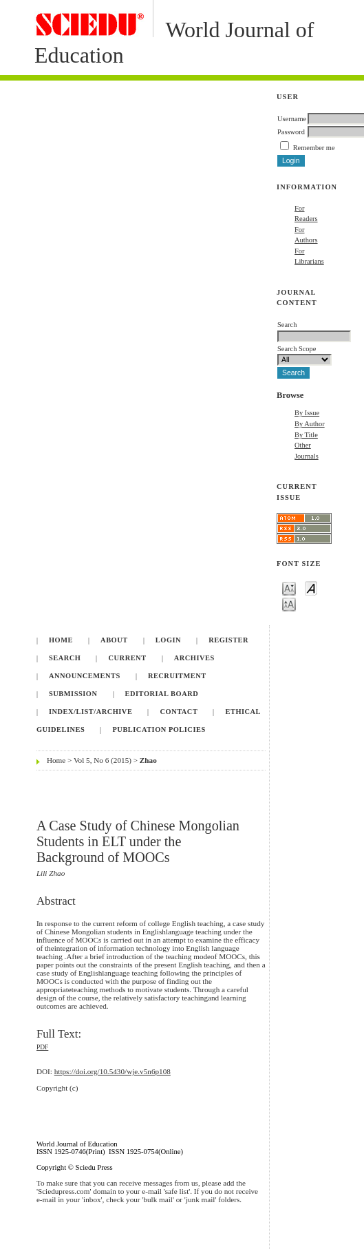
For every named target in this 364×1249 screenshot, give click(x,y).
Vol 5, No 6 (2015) (102, 760)
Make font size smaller (289, 588)
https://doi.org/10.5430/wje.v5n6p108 (112, 1071)
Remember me (314, 147)
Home (61, 640)
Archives (194, 658)
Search (65, 658)
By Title (306, 435)
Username (291, 119)
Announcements (84, 676)
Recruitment (177, 676)
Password (291, 132)
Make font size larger (289, 603)
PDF (42, 1047)
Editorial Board (162, 693)
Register (228, 640)
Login (168, 640)
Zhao (148, 760)
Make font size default (311, 588)
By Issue (307, 413)
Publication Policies (159, 729)
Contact (179, 711)
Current (128, 658)
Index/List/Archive (90, 711)
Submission (73, 693)
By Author (310, 424)
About (114, 640)
